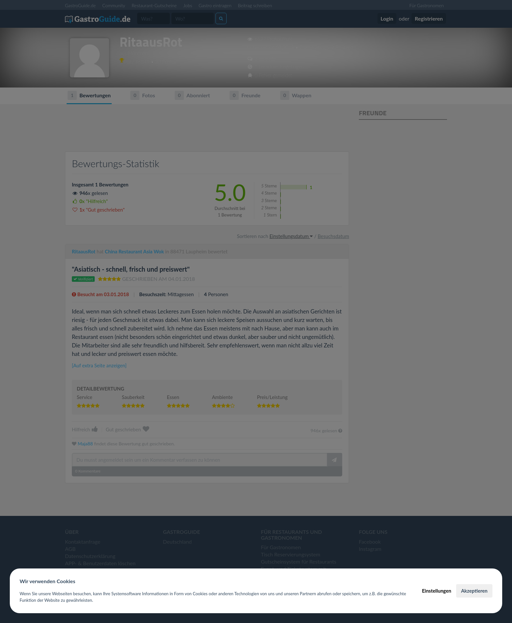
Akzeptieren (474, 591)
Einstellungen (436, 591)
